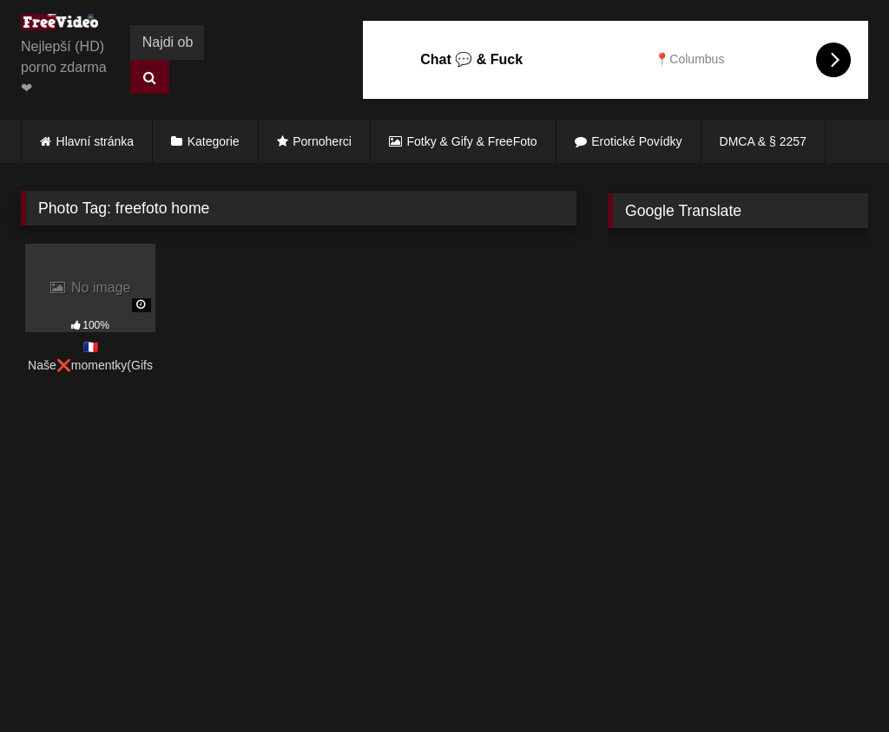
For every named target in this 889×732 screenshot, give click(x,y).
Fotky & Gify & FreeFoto (472, 141)
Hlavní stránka (95, 141)
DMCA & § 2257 (763, 141)
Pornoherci (322, 141)
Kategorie (214, 141)
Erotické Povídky (636, 141)
